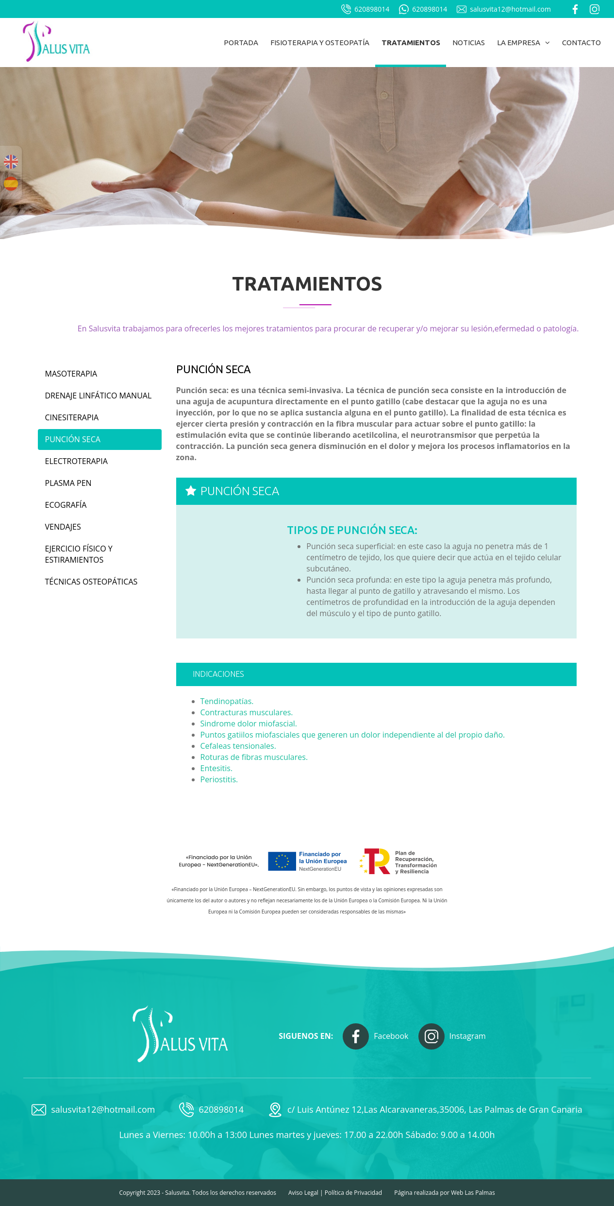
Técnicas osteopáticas (91, 581)
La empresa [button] (523, 42)
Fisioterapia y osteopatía (319, 42)
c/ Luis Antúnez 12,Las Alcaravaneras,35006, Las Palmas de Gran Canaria (425, 1110)
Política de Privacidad (353, 1193)
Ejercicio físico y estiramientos (79, 554)
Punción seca (72, 439)
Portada (241, 42)
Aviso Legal (303, 1193)
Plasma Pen (68, 483)
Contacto (581, 42)
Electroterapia (76, 461)
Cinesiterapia (72, 417)
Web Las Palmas (473, 1193)
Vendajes (63, 526)
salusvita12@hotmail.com (504, 9)
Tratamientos (411, 42)
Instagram (452, 1036)
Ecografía (66, 505)
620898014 (365, 9)
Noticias (468, 42)
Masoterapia (71, 373)
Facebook (375, 1036)
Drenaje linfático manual (98, 395)
